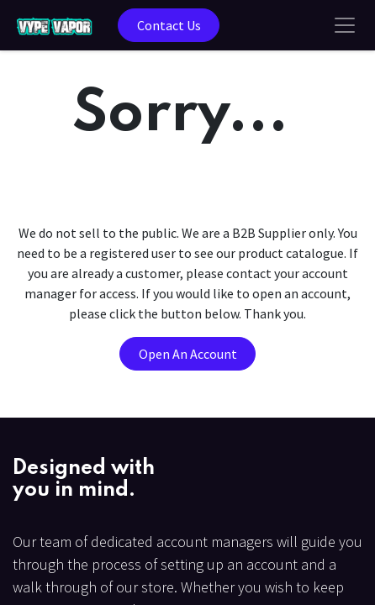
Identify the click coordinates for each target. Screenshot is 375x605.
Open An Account (188, 353)
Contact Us (169, 25)
